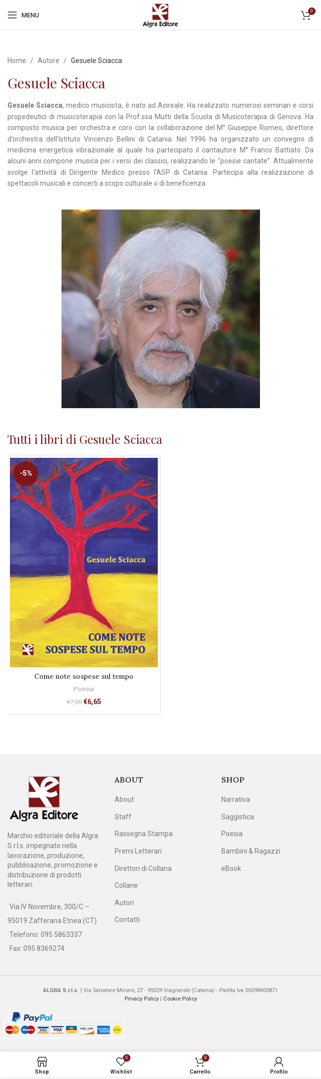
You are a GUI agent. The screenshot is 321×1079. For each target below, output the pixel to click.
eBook (231, 868)
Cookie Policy (180, 999)
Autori (124, 903)
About (124, 799)
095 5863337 (61, 934)
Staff (123, 817)
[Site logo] (160, 14)
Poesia (83, 689)
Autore (49, 61)
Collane (126, 885)
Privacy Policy (142, 999)
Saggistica (237, 817)
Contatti (127, 920)
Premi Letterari (138, 851)
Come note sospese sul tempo (83, 676)
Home (17, 61)
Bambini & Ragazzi (250, 851)
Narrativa (235, 799)
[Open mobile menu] (23, 15)
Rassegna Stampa (144, 834)
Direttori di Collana (143, 868)
